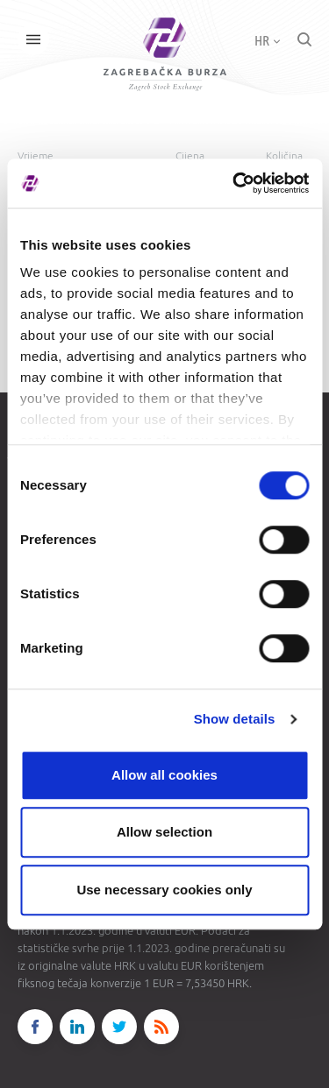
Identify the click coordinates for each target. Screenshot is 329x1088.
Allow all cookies (164, 774)
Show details (234, 718)
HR (267, 40)
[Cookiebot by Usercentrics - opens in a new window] (234, 183)
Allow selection (164, 831)
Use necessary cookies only (164, 889)
